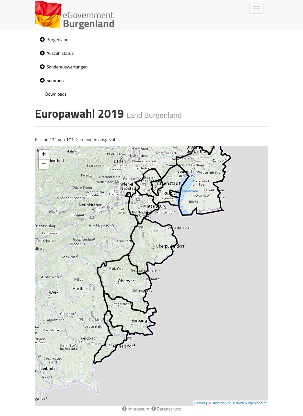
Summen (55, 80)
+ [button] (43, 155)
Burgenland (58, 39)
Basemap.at (221, 403)
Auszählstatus (60, 53)
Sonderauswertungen (67, 66)
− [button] (43, 164)
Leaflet (199, 403)
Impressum (135, 408)
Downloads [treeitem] (56, 94)
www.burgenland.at (251, 403)
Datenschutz (166, 408)
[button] (41, 39)
